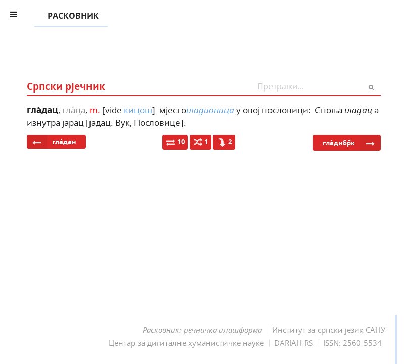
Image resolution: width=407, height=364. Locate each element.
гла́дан (51, 141)
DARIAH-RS (293, 343)
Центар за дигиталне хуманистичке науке (186, 343)
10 (175, 142)
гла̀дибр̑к (351, 143)
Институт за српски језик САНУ (328, 330)
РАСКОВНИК (71, 16)
